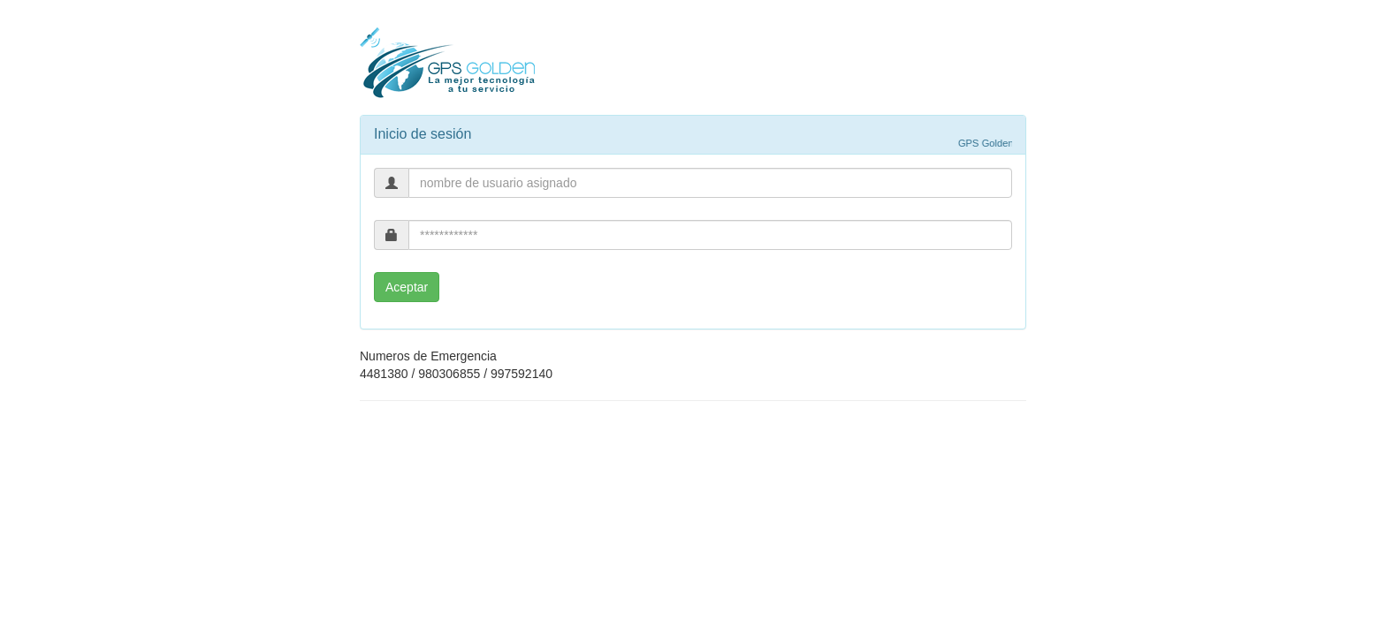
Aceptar (406, 287)
